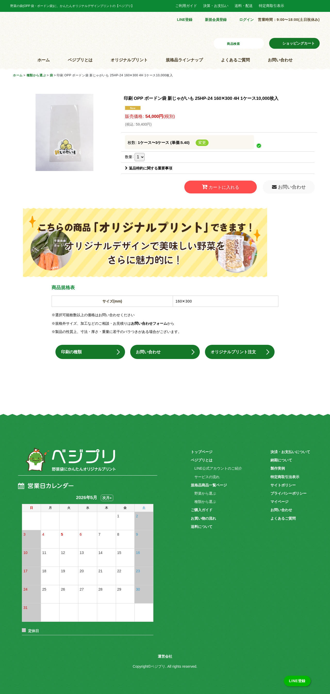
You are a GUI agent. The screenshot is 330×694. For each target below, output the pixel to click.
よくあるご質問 (235, 60)
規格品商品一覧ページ (209, 484)
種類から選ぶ (205, 501)
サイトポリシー (283, 484)
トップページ (201, 451)
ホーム (43, 60)
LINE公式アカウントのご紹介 (218, 468)
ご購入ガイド (201, 509)
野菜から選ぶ (205, 492)
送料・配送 (244, 6)
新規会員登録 (216, 20)
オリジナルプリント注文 (238, 349)
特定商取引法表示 (284, 476)
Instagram (305, 6)
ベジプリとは (80, 60)
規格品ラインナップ (184, 60)
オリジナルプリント (129, 60)
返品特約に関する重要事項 (148, 168)
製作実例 (277, 468)
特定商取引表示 (271, 6)
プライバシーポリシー (288, 492)
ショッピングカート (298, 43)
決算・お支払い (215, 6)
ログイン (246, 20)
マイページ (279, 501)
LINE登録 (184, 20)
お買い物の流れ (203, 517)
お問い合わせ (280, 60)
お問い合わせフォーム (149, 318)
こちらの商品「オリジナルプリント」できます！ (165, 240)
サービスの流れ (207, 476)
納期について (281, 459)
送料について (201, 526)
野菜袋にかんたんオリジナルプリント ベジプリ (51, 32)
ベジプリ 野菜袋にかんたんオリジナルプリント (59, 461)
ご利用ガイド (186, 6)
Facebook (294, 6)
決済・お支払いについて (290, 451)
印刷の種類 (74, 349)
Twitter (316, 6)
